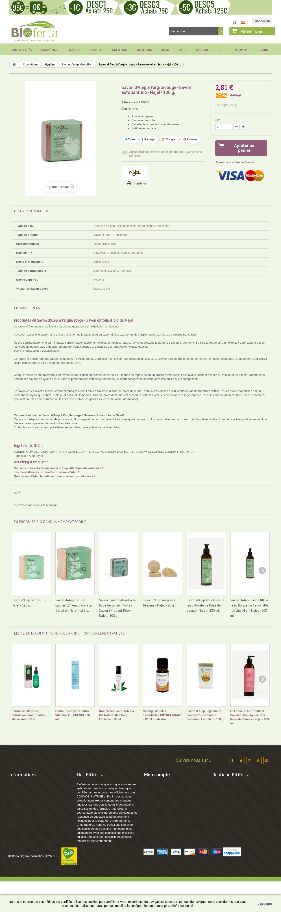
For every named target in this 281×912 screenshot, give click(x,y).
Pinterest (190, 139)
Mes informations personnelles (165, 807)
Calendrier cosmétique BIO (28, 825)
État (124, 108)
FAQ (12, 830)
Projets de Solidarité (23, 836)
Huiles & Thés (21, 50)
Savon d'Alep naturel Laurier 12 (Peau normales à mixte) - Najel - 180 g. (74, 605)
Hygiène (50, 64)
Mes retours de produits (160, 790)
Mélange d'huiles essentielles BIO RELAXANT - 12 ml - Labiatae (162, 715)
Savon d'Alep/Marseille (76, 64)
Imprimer (140, 183)
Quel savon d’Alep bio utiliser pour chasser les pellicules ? (55, 476)
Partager (148, 139)
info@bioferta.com (243, 829)
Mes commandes (156, 784)
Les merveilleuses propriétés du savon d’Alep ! (46, 472)
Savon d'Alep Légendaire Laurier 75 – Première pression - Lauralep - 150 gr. (206, 715)
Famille (97, 50)
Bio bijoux (144, 50)
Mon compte (157, 775)
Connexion (262, 21)
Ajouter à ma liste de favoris (234, 162)
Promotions (85, 784)
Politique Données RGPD (26, 842)
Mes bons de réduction (160, 813)
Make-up (75, 50)
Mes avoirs (151, 795)
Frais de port (18, 795)
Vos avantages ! (20, 807)
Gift (222, 50)
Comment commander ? (26, 848)
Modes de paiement (23, 813)
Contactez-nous (20, 784)
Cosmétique (50, 50)
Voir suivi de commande (26, 860)
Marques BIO (86, 801)
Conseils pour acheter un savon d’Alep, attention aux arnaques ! (58, 468)
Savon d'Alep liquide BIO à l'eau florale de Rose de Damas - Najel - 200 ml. (205, 605)
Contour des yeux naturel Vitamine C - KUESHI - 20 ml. (73, 715)
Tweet (130, 139)
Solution (119, 50)
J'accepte (265, 904)
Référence (129, 102)
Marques (203, 50)
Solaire (262, 50)
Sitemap (82, 807)
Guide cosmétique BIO (25, 865)
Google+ (169, 139)
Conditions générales (24, 801)
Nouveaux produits (90, 790)
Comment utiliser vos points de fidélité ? (37, 854)
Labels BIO (17, 819)
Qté (217, 120)
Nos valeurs (17, 790)
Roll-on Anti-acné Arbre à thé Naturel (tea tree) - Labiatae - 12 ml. (116, 715)
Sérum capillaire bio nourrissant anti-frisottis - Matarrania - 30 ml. (29, 715)
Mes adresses (153, 801)
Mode (183, 50)
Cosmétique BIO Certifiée (94, 795)
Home (165, 50)
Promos (241, 50)
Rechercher (220, 31)
